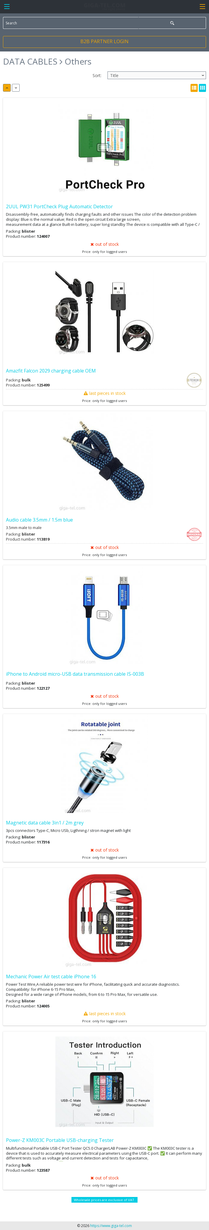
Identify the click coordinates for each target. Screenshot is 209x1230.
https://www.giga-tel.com (111, 1225)
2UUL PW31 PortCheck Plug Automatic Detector (59, 206)
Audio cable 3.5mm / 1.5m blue (39, 520)
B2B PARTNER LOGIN (104, 41)
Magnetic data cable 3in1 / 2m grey (45, 822)
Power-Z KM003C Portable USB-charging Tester (60, 1140)
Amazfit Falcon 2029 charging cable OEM (51, 370)
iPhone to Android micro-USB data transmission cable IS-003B (75, 674)
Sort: (97, 75)
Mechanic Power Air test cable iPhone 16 (51, 976)
